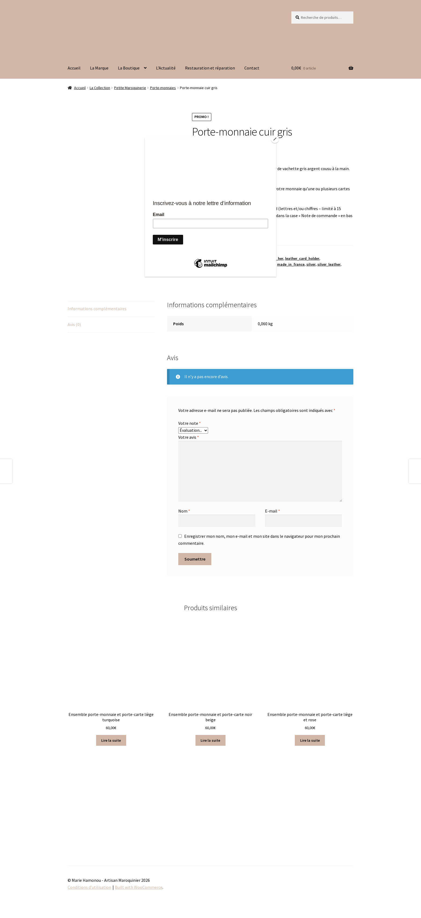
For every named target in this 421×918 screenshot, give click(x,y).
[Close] (275, 139)
